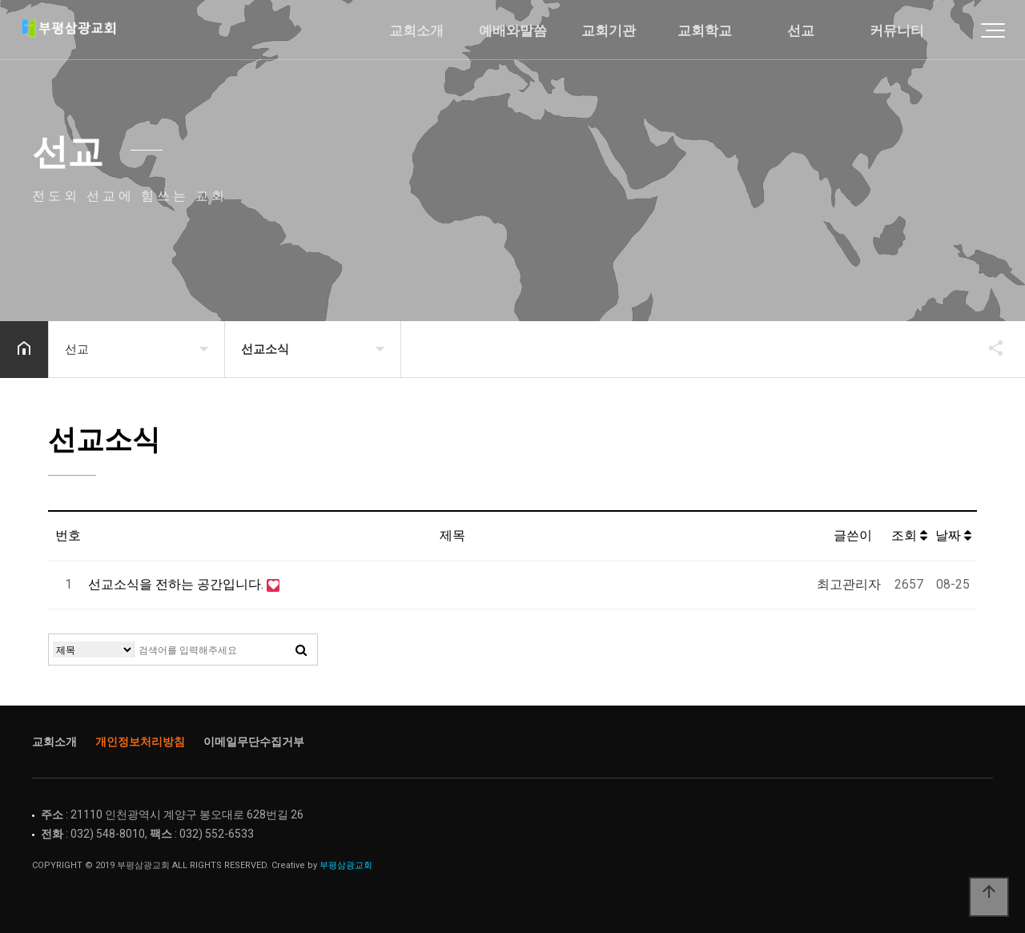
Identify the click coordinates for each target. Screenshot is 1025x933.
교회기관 (608, 31)
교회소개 (416, 31)
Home (92, 32)
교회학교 (704, 31)
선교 (800, 31)
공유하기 (988, 347)
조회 (909, 535)
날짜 (953, 535)
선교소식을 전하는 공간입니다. (177, 584)
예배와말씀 (513, 31)
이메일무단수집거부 (253, 741)
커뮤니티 (897, 31)
